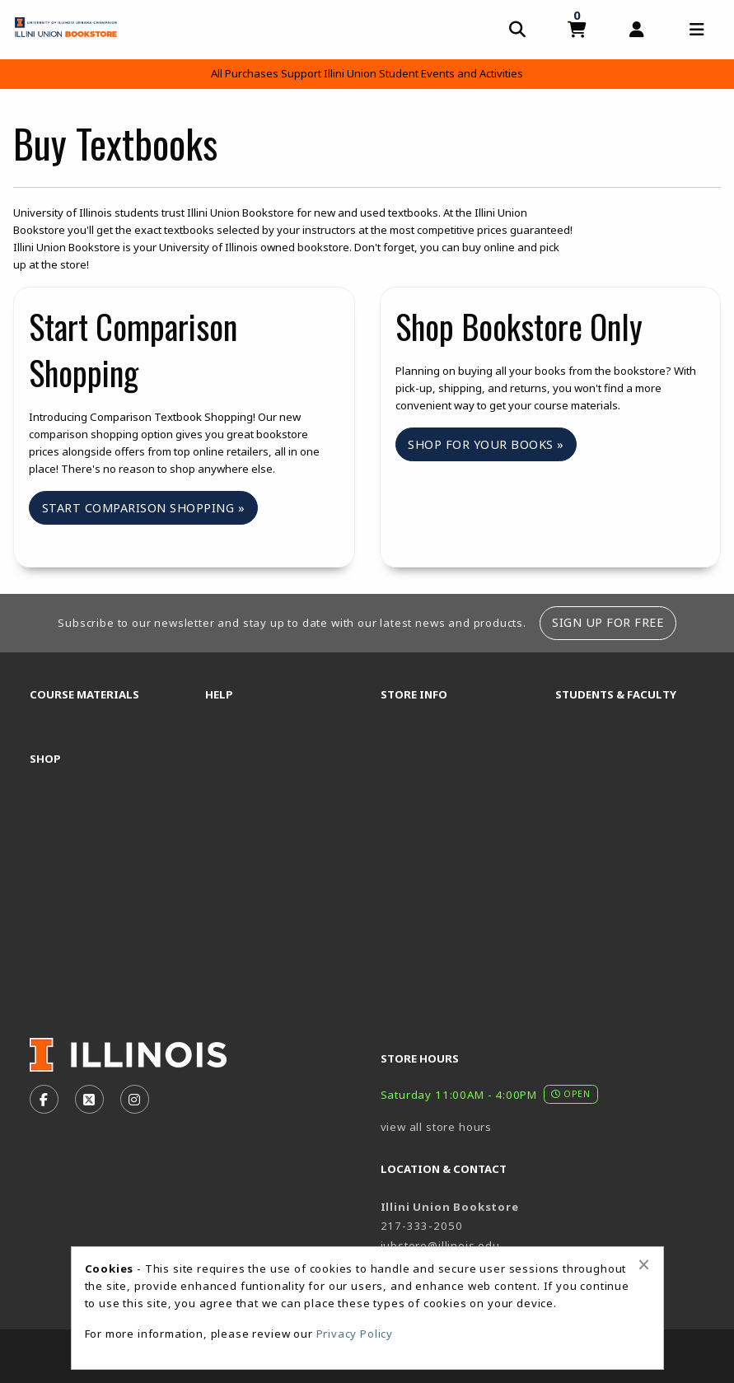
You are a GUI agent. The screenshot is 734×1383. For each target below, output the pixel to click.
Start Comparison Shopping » (143, 508)
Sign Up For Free (607, 622)
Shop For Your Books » (486, 444)
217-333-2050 (422, 1225)
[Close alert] (644, 1264)
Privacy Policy (355, 1333)
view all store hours (437, 1126)
